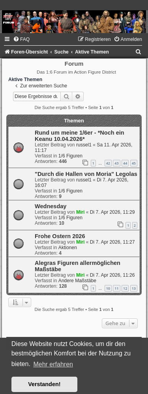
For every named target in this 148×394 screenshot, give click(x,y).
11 (116, 288)
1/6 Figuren (70, 156)
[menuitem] (21, 39)
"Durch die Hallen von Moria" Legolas (86, 174)
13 (134, 288)
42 (108, 163)
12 (125, 288)
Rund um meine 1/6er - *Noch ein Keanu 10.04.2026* (79, 135)
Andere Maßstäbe (77, 280)
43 (116, 163)
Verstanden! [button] (44, 384)
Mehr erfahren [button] (53, 364)
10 (108, 288)
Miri (80, 212)
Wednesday (50, 206)
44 (125, 163)
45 (134, 163)
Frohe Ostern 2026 (60, 236)
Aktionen (67, 247)
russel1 (84, 145)
